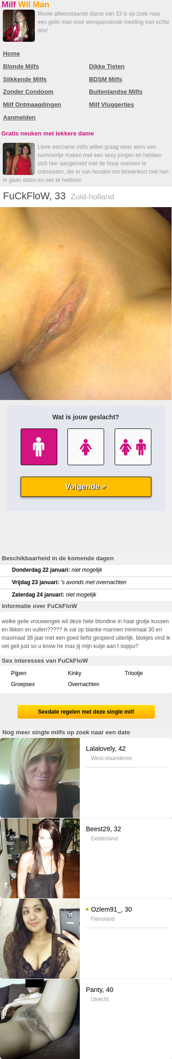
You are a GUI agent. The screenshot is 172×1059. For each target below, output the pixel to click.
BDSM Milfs (105, 79)
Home (11, 53)
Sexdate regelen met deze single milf (86, 712)
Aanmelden (19, 117)
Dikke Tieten (106, 66)
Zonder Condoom (28, 91)
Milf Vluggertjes (111, 104)
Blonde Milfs (21, 66)
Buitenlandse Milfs (116, 91)
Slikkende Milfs (25, 79)
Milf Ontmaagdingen (32, 104)
